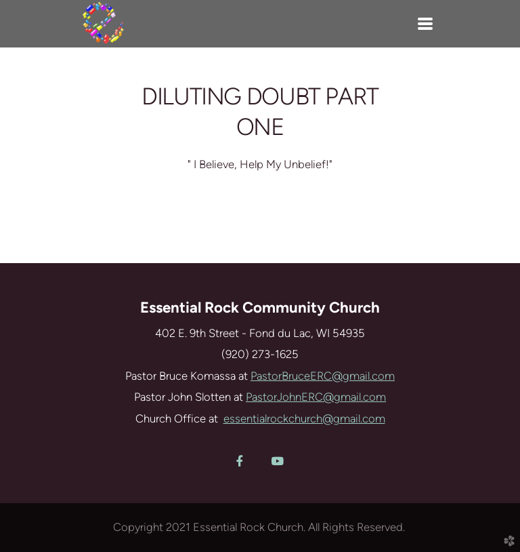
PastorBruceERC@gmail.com (323, 375)
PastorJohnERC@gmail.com (316, 396)
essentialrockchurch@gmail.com (304, 418)
